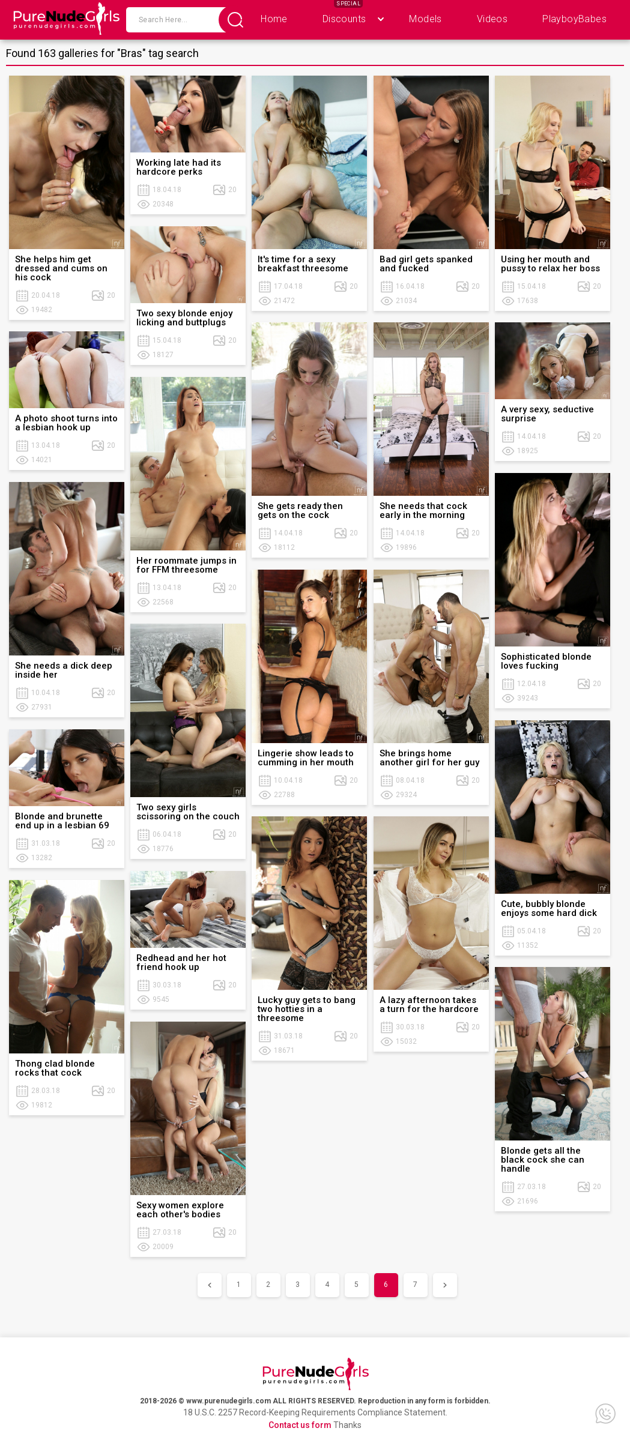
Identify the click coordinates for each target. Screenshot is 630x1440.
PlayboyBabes (574, 19)
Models (425, 19)
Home (274, 19)
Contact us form (300, 1425)
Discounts (344, 19)
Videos (492, 19)
